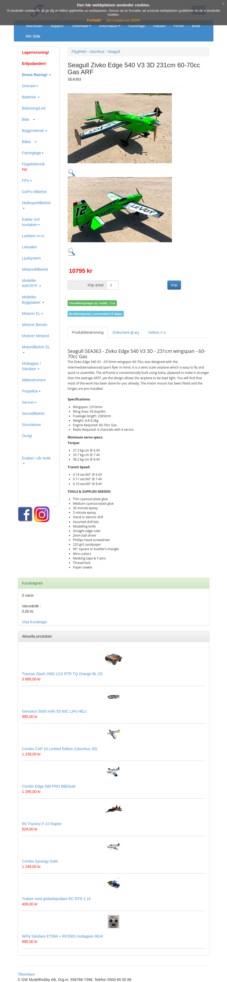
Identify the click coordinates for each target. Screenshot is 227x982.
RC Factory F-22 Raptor (42, 824)
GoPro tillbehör (34, 192)
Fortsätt (94, 20)
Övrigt (27, 436)
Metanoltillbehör (35, 269)
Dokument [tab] (126, 332)
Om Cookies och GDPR (123, 20)
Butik (196, 25)
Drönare (30, 86)
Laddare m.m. (33, 236)
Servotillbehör (33, 413)
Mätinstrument (34, 380)
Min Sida (33, 36)
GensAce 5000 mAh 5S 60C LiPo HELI (54, 711)
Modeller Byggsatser (33, 299)
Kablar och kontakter (31, 222)
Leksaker (29, 247)
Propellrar (31, 391)
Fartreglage (33, 153)
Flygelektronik (33, 167)
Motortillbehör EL (36, 349)
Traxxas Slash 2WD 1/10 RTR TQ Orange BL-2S (62, 674)
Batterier (31, 97)
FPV (27, 180)
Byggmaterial (35, 130)
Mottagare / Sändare (31, 366)
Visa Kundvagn (34, 622)
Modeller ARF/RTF (32, 283)
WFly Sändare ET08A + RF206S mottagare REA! (62, 936)
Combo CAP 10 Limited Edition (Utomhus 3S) (59, 749)
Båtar (29, 142)
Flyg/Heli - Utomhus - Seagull (96, 51)
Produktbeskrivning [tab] (88, 332)
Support (57, 25)
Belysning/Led (34, 108)
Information (110, 25)
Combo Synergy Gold (40, 861)
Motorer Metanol (35, 336)
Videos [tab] (157, 332)
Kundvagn (137, 25)
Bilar (28, 119)
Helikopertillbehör (36, 205)
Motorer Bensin (34, 325)
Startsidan (34, 25)
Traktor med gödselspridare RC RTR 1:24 (56, 899)
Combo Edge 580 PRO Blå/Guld (49, 786)
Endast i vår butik (36, 460)
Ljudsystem (31, 258)
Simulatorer (31, 425)
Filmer (179, 25)
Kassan (159, 25)
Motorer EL (32, 313)
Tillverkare (81, 25)
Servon (29, 402)
